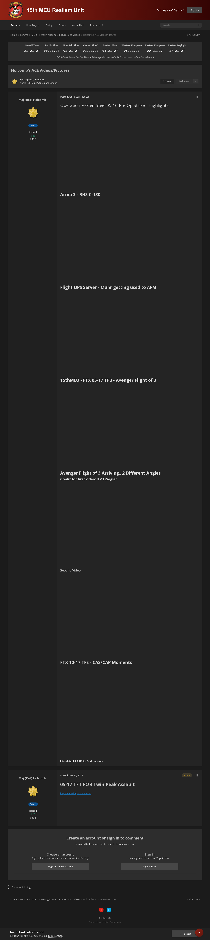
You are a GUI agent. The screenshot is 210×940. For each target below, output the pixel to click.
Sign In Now (149, 866)
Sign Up (195, 10)
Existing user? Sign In (170, 10)
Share (167, 81)
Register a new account (60, 866)
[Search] (170, 25)
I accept (185, 933)
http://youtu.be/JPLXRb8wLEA (75, 793)
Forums (15, 27)
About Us (78, 25)
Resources (96, 25)
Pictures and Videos (46, 82)
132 (33, 139)
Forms (62, 25)
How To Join (32, 25)
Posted (71, 96)
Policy (49, 25)
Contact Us (105, 918)
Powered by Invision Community (105, 922)
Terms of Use (55, 935)
